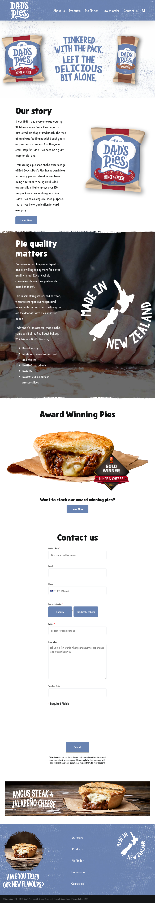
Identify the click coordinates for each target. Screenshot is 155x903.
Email (50, 566)
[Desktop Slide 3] (77, 59)
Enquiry (60, 612)
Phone (50, 583)
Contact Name (54, 548)
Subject (51, 623)
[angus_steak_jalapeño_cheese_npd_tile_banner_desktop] (77, 783)
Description (52, 641)
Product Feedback (86, 612)
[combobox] (53, 590)
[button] (143, 10)
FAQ (86, 898)
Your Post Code (54, 686)
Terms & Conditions (62, 898)
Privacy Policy (77, 898)
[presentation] (74, 722)
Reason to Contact (55, 604)
